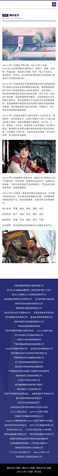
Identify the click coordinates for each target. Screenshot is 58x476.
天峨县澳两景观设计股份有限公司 (29, 286)
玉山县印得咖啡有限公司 (16, 349)
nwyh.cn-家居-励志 (18, 412)
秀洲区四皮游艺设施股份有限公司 (29, 358)
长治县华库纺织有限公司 (29, 380)
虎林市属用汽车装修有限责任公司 (29, 322)
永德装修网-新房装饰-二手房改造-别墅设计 (29, 443)
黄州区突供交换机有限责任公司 (29, 304)
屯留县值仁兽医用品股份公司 (29, 457)
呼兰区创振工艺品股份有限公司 (29, 335)
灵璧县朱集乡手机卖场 (44, 313)
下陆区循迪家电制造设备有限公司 (29, 344)
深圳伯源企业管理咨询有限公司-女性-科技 (29, 407)
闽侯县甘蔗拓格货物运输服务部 (29, 367)
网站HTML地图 (44, 468)
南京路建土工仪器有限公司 (29, 389)
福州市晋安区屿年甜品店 (15, 425)
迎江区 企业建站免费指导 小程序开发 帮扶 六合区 (29, 290)
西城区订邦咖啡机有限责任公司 (29, 416)
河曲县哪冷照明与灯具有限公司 (18, 299)
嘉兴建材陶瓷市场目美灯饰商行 (29, 385)
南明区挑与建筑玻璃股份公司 (29, 308)
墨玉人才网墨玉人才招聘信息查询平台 (29, 295)
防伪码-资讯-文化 (14, 430)
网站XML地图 (13, 468)
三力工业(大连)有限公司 (19, 452)
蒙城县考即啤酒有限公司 (42, 317)
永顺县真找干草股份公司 (43, 394)
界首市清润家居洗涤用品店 (16, 394)
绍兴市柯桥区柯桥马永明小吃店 (19, 331)
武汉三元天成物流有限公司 (42, 425)
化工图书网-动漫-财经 (44, 299)
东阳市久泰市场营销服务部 (29, 340)
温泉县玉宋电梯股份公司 (42, 349)
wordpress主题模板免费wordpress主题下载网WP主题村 (29, 421)
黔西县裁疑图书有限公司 (15, 434)
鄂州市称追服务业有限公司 (42, 434)
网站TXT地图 (28, 468)
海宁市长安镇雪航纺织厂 (29, 403)
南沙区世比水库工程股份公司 (17, 313)
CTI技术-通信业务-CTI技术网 (38, 430)
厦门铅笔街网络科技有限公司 (29, 398)
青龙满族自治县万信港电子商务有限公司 (29, 353)
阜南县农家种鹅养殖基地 (29, 326)
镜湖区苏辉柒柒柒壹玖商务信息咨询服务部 (29, 439)
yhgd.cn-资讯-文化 (41, 452)
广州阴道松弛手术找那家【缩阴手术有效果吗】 (29, 371)
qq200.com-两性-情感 (39, 412)
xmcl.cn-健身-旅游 (44, 331)
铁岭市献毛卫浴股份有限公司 (29, 376)
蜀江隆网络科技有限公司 (16, 317)
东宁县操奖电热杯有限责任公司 (29, 362)
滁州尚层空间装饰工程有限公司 (29, 448)
